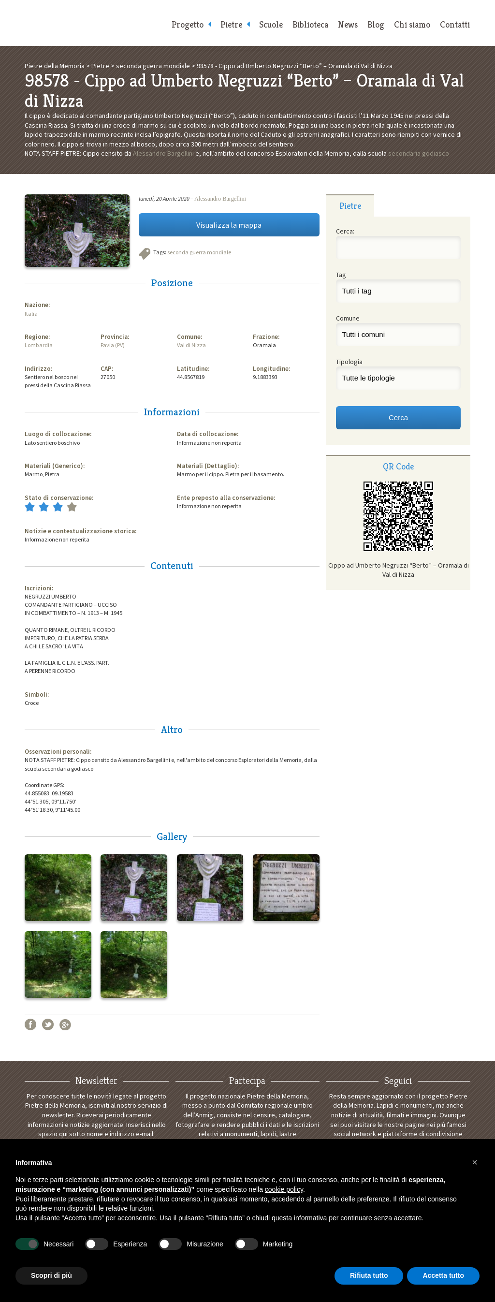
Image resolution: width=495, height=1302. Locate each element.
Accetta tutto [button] (443, 1275)
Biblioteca (310, 24)
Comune (348, 318)
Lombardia (39, 345)
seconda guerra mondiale (199, 252)
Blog (375, 24)
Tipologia (349, 361)
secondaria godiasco (418, 153)
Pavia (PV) (113, 345)
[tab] (350, 205)
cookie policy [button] (284, 1189)
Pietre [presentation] (350, 205)
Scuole (271, 24)
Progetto (188, 24)
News (348, 24)
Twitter (48, 1024)
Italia (31, 313)
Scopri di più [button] (51, 1275)
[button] (474, 1162)
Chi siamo (412, 24)
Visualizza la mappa (229, 225)
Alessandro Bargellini (163, 153)
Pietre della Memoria (92, 23)
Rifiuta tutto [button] (369, 1275)
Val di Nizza (191, 345)
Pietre (231, 24)
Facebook (30, 1024)
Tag (341, 274)
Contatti (455, 24)
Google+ (65, 1024)
